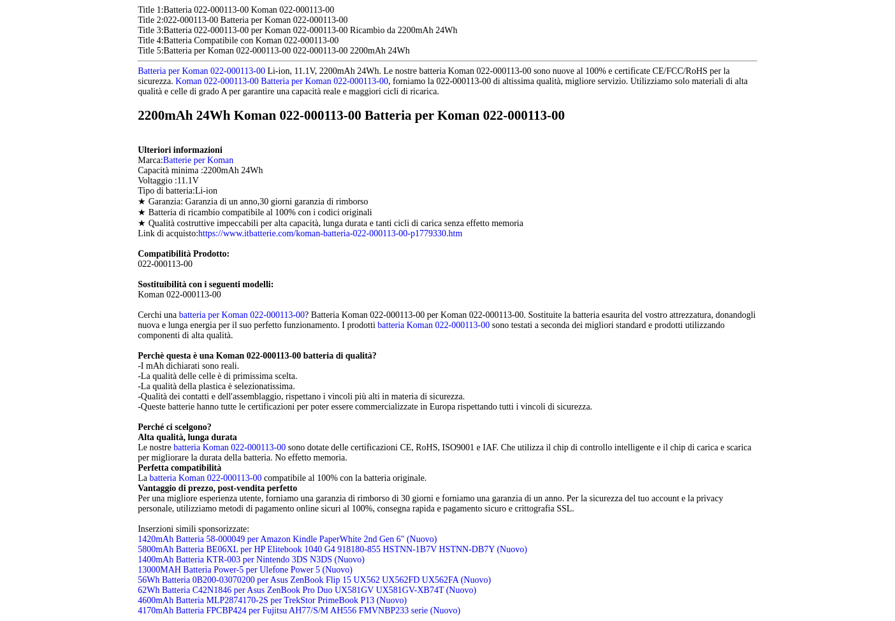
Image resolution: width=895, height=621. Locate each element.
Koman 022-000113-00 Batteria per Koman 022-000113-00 (281, 81)
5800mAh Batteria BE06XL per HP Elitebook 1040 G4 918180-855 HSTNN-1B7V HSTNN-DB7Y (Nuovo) (332, 549)
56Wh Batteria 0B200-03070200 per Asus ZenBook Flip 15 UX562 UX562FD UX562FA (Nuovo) (314, 580)
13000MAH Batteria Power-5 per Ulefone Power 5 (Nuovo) (245, 570)
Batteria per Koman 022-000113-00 (201, 71)
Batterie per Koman (198, 160)
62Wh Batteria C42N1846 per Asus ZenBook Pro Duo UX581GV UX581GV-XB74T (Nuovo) (307, 590)
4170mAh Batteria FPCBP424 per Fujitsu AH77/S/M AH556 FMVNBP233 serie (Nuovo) (299, 610)
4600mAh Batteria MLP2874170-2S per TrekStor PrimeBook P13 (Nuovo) (272, 600)
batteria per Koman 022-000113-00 (242, 315)
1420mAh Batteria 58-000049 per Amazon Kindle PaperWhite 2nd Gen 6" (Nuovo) (287, 539)
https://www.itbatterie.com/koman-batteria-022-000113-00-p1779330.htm (330, 233)
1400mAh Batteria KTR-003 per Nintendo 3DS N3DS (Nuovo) (251, 559)
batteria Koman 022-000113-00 (433, 325)
